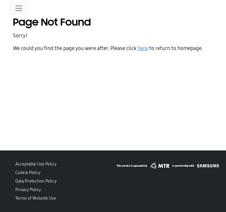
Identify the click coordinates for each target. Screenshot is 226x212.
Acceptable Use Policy (35, 164)
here (143, 48)
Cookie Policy (27, 172)
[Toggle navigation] (19, 8)
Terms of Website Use (35, 198)
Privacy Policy (28, 190)
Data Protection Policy (35, 181)
